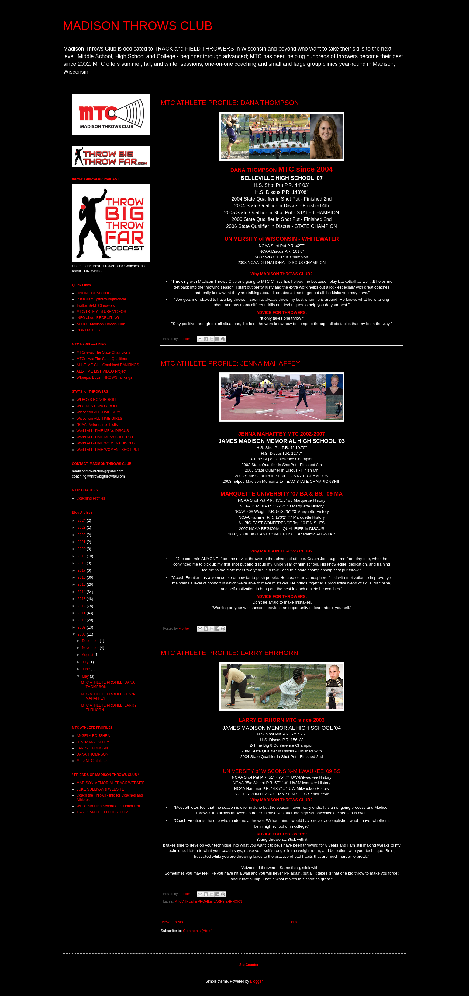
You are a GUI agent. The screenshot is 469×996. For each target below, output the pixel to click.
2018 (82, 563)
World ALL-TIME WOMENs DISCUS (106, 443)
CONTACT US (88, 330)
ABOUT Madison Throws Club (101, 324)
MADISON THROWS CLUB (138, 25)
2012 (82, 606)
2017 (82, 570)
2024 (82, 520)
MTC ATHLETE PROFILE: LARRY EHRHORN (229, 653)
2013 (82, 599)
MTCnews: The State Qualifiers (102, 359)
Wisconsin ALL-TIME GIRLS (99, 418)
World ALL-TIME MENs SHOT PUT (105, 437)
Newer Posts (172, 922)
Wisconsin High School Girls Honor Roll (109, 806)
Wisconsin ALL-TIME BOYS (99, 412)
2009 (82, 627)
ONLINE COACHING (94, 293)
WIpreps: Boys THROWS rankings (104, 377)
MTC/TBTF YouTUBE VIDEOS (101, 312)
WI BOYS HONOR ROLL (97, 400)
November (91, 648)
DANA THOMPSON (93, 754)
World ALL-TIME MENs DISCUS (103, 431)
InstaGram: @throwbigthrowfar (101, 299)
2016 (82, 577)
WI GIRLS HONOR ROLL (97, 406)
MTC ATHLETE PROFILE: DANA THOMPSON (230, 103)
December (91, 641)
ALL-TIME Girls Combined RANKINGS (108, 365)
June (86, 669)
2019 (82, 556)
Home (293, 922)
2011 (82, 613)
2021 (82, 542)
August (88, 655)
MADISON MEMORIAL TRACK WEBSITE (111, 783)
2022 (82, 535)
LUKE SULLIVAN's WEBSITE (100, 789)
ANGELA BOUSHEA (93, 736)
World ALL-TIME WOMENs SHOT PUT (108, 449)
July (85, 662)
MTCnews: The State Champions (103, 352)
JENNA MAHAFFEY (93, 742)
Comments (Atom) (197, 931)
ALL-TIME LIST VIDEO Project (101, 371)
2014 (82, 592)
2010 (82, 620)
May (86, 676)
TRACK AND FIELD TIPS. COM (102, 812)
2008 (82, 634)
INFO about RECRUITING (98, 318)
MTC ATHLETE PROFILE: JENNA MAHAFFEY (230, 363)
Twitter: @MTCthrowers (96, 305)
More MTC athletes (92, 761)
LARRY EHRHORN (92, 748)
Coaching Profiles (91, 498)
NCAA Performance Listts (97, 425)
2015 (82, 584)
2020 (82, 549)
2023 (82, 527)
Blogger (256, 981)
